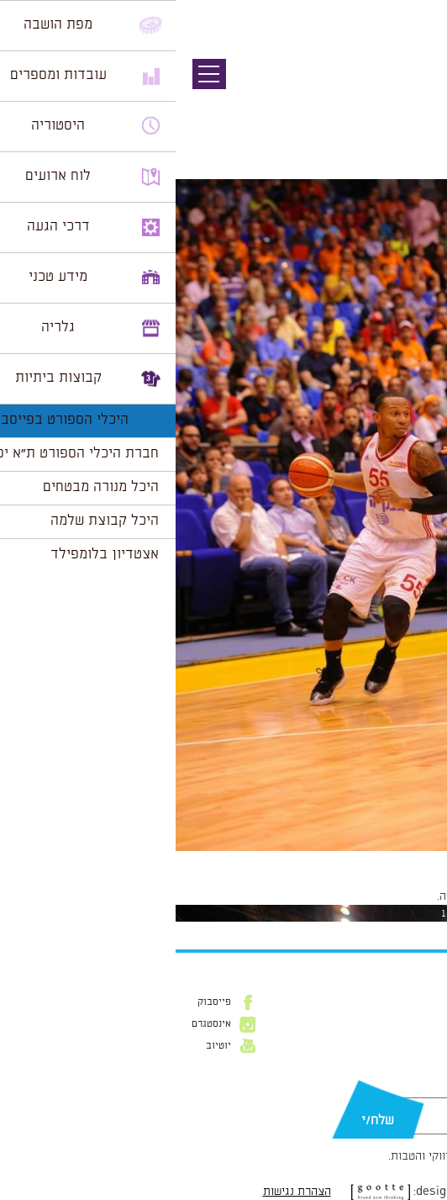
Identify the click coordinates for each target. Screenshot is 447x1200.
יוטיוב (42, 1046)
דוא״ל (421, 1089)
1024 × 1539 (355, 859)
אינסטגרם (35, 1024)
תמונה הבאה (417, 105)
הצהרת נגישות (121, 1191)
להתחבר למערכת (391, 896)
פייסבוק (38, 1002)
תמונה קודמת (415, 88)
